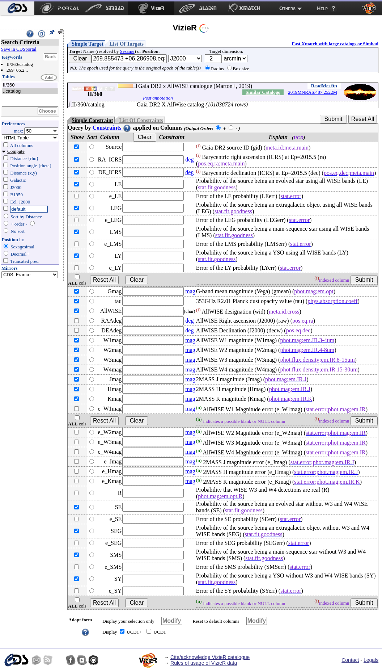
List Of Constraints (141, 120)
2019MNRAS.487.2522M (312, 92)
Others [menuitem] (287, 8)
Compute (16, 151)
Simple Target (87, 44)
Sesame (127, 51)
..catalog (30, 91)
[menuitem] (17, 8)
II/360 (30, 85)
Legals (371, 660)
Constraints (111, 128)
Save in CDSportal (19, 49)
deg (189, 159)
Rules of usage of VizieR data (203, 663)
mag (190, 291)
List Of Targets (127, 44)
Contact (350, 660)
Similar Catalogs (263, 92)
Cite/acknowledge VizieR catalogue (210, 657)
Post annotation (158, 98)
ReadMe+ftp (324, 85)
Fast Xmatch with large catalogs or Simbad (335, 43)
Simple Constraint (92, 120)
